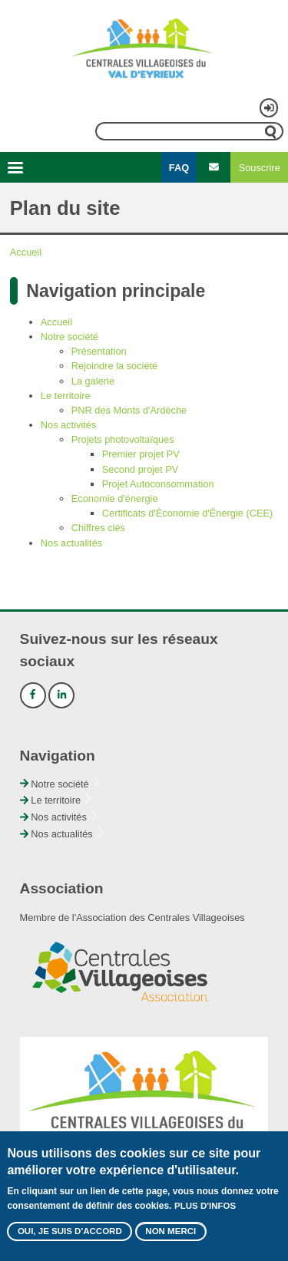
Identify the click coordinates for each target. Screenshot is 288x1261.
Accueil (25, 252)
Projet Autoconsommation (158, 484)
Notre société (69, 336)
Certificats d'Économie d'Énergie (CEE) (187, 513)
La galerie (92, 381)
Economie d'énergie (114, 498)
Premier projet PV (141, 454)
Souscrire (259, 167)
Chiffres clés (98, 527)
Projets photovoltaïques (122, 439)
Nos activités (69, 425)
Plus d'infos (205, 1207)
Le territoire (66, 395)
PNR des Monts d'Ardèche (129, 410)
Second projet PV (140, 469)
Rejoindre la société (114, 365)
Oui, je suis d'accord (70, 1232)
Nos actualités (71, 543)
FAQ (179, 167)
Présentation (99, 351)
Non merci (170, 1232)
